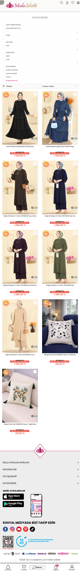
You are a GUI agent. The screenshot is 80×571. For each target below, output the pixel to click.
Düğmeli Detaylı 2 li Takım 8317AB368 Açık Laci (60, 216)
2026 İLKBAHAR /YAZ (13, 28)
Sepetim (56, 567)
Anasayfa (8, 567)
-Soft (25, 558)
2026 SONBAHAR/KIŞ (13, 25)
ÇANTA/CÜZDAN (12, 70)
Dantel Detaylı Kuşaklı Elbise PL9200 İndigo (60, 147)
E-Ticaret (31, 558)
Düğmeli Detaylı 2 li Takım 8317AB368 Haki (60, 285)
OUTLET (8, 77)
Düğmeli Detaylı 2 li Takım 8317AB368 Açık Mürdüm (20, 285)
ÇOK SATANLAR (11, 73)
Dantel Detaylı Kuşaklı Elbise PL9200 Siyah (20, 147)
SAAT (8, 46)
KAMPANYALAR (11, 80)
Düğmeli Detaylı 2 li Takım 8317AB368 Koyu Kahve (20, 216)
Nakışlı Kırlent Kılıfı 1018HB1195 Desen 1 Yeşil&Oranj (20, 424)
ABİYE (8, 56)
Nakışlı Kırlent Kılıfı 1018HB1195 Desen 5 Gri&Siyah (60, 355)
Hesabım (72, 567)
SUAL (7, 59)
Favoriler (24, 567)
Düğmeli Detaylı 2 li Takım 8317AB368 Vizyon (20, 355)
